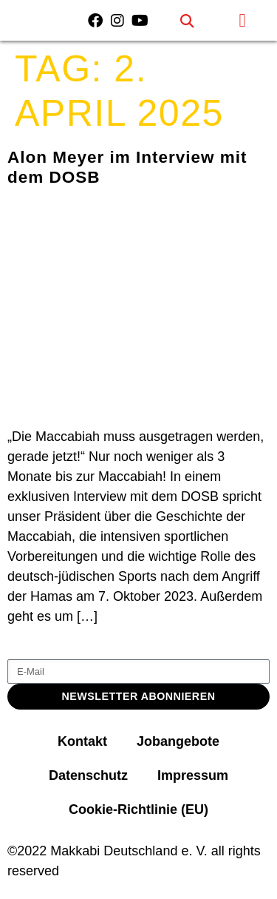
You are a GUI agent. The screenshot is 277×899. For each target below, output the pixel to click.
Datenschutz (88, 775)
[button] (187, 20)
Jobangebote (178, 741)
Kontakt (82, 741)
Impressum (192, 775)
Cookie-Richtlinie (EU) (138, 809)
